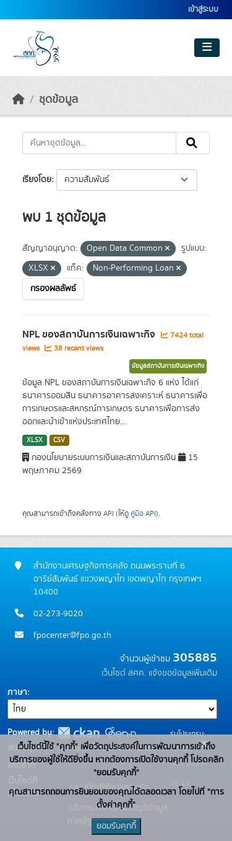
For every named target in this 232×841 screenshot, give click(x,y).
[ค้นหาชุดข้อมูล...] (99, 143)
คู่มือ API (143, 513)
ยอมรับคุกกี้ (116, 826)
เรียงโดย (36, 179)
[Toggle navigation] (207, 47)
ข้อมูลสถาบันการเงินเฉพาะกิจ (168, 366)
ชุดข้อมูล (58, 100)
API (108, 513)
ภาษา (17, 692)
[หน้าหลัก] (18, 100)
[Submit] (193, 143)
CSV (59, 440)
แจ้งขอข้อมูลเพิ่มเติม (182, 673)
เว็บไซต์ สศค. (123, 673)
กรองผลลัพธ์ (53, 288)
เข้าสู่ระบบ (203, 9)
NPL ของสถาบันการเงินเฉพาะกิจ (90, 334)
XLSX (35, 440)
